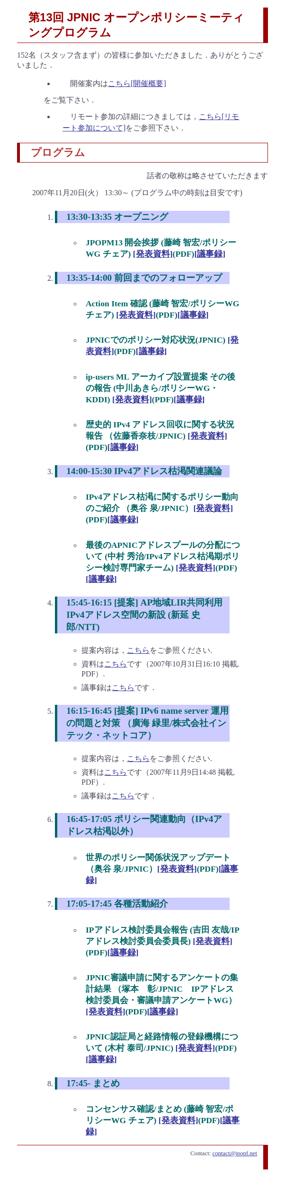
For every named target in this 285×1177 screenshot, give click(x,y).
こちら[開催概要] (137, 83)
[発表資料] (153, 254)
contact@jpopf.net (235, 1153)
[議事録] (209, 254)
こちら (138, 650)
